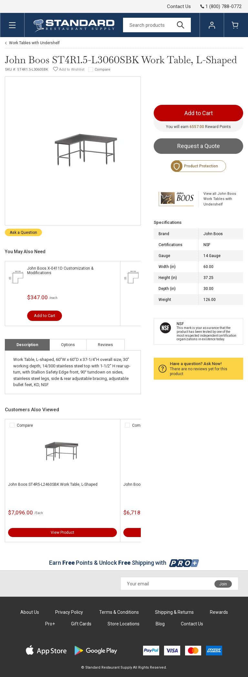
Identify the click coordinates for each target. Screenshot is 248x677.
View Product (62, 532)
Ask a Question (23, 232)
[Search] (157, 25)
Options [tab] (68, 345)
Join (223, 584)
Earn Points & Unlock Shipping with (124, 562)
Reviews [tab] (105, 345)
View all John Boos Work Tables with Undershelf (219, 199)
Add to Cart (44, 315)
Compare (102, 69)
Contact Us (179, 6)
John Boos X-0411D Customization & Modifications (60, 270)
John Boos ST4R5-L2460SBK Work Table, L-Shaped (53, 484)
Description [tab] (27, 345)
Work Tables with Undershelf (34, 43)
